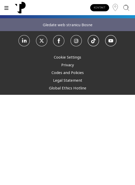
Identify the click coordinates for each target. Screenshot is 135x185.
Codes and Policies (67, 72)
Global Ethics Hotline (67, 87)
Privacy (67, 64)
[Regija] (115, 7)
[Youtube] (111, 41)
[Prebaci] (6, 8)
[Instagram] (76, 41)
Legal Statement (67, 80)
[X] (41, 41)
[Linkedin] (24, 41)
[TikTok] (93, 41)
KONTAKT (100, 7)
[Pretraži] (126, 8)
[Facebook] (59, 41)
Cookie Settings (67, 57)
